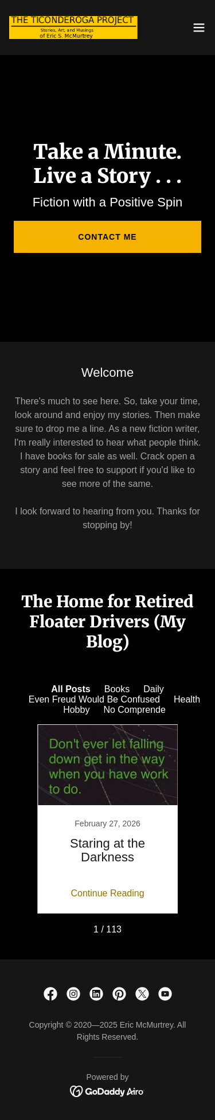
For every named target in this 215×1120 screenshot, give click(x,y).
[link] (73, 27)
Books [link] (117, 689)
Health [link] (187, 699)
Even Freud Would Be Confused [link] (94, 699)
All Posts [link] (70, 689)
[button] (198, 27)
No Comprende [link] (134, 710)
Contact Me (107, 236)
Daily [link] (153, 689)
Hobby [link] (76, 710)
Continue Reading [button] (107, 893)
